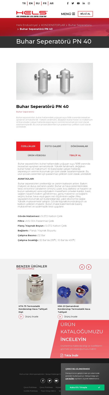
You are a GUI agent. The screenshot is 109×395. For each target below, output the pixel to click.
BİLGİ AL (85, 13)
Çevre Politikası (30, 387)
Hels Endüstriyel (27, 25)
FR (44, 3)
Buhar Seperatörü (80, 25)
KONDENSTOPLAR (53, 25)
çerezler (69, 378)
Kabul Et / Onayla (78, 387)
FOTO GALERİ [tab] (53, 146)
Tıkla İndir (69, 355)
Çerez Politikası (46, 387)
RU (38, 3)
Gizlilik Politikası (31, 391)
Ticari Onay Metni (48, 391)
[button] (82, 267)
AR (52, 3)
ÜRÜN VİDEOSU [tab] (37, 155)
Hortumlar (24, 374)
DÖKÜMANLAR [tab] (79, 146)
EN (31, 3)
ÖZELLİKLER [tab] (28, 146)
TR (24, 3)
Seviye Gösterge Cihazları (56, 374)
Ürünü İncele (28, 316)
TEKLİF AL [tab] (75, 155)
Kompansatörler (37, 374)
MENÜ (68, 14)
